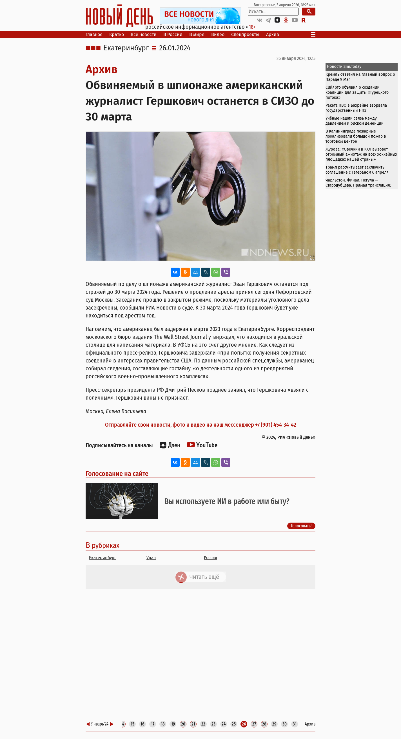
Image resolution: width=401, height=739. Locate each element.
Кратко (116, 34)
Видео (217, 34)
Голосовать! (301, 526)
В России (172, 34)
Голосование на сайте (117, 474)
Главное (94, 34)
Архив (272, 34)
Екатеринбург (126, 48)
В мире (196, 34)
